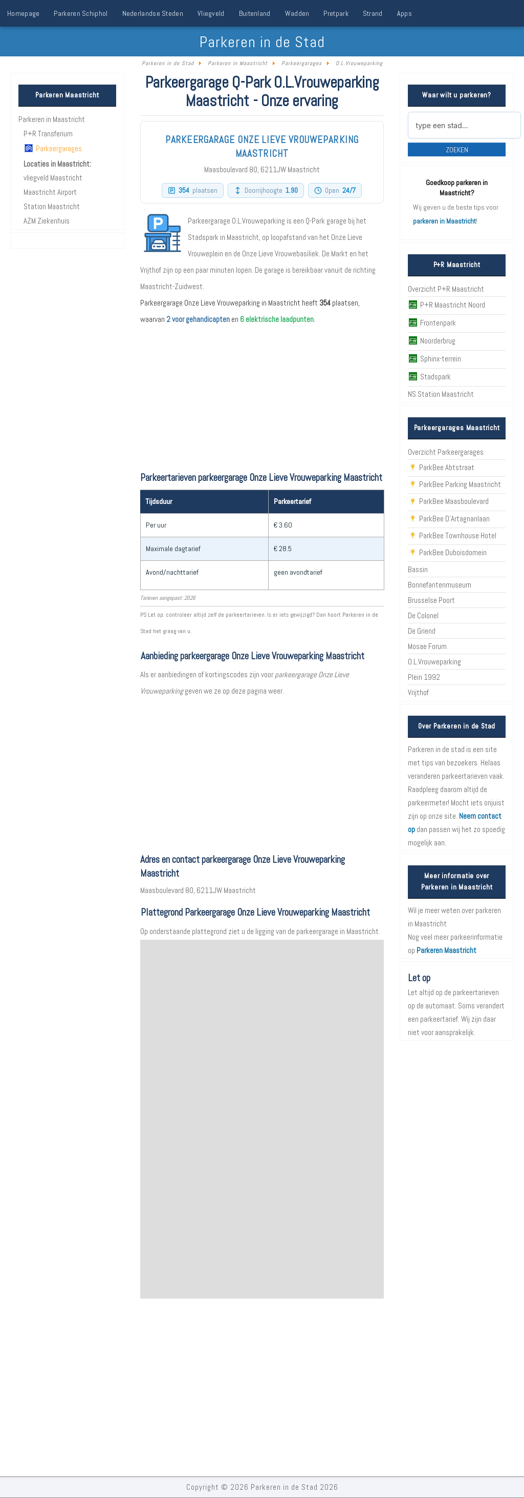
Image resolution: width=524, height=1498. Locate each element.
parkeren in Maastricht (444, 221)
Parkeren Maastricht (446, 950)
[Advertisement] (262, 771)
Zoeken (457, 149)
